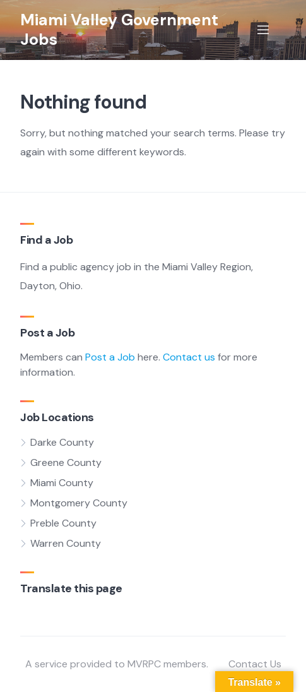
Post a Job (110, 357)
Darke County (62, 442)
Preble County (63, 523)
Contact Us (254, 664)
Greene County (66, 462)
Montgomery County (78, 503)
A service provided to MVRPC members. (116, 664)
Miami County (61, 482)
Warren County (65, 543)
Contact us (189, 357)
